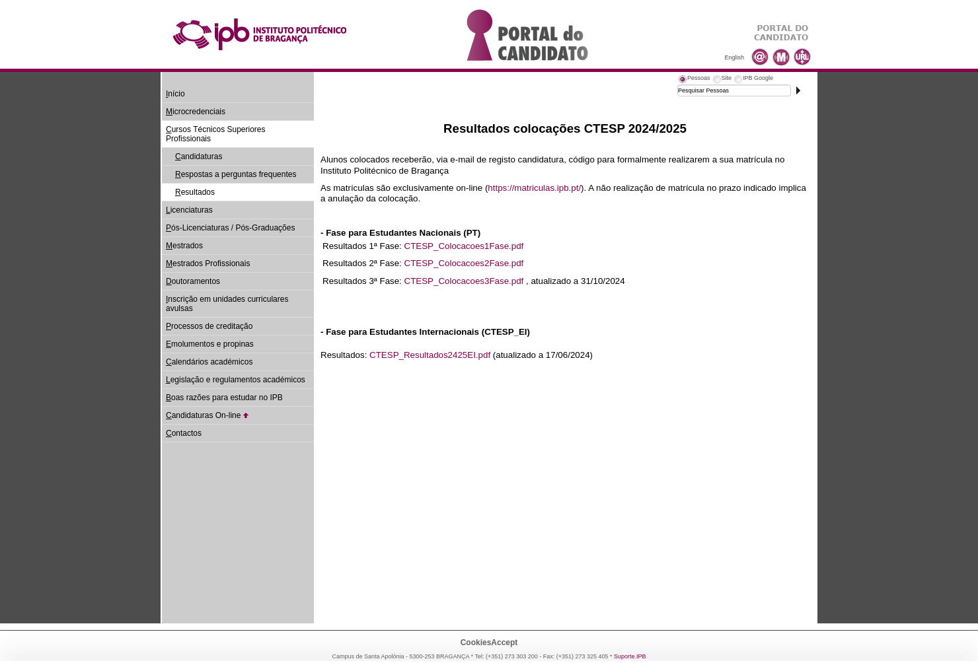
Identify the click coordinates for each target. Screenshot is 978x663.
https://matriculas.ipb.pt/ (534, 188)
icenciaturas (189, 210)
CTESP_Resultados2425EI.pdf (429, 355)
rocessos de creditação (209, 326)
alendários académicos (209, 361)
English (734, 57)
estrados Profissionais (208, 263)
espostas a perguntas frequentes (235, 174)
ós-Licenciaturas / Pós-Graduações (230, 227)
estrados (184, 245)
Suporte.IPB (630, 656)
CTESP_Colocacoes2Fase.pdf (464, 263)
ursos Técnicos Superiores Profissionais (216, 134)
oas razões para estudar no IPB (224, 397)
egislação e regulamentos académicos (235, 379)
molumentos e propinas (210, 344)
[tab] (693, 80)
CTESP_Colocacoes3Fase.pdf (464, 281)
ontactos (184, 433)
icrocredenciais (195, 111)
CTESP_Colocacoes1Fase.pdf (464, 246)
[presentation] (693, 80)
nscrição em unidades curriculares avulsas (227, 304)
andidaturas (198, 156)
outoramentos (193, 281)
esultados (195, 192)
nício (175, 93)
